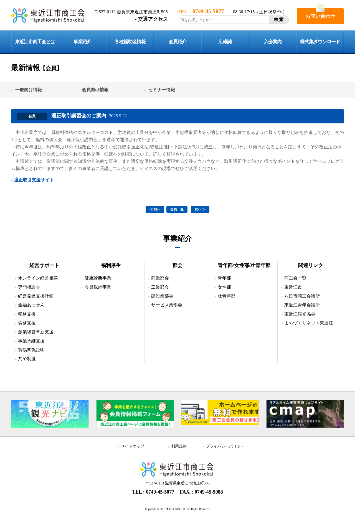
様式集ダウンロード (320, 41)
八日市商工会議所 (302, 296)
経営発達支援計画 (36, 296)
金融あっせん (31, 305)
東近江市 (293, 287)
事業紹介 (82, 41)
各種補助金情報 (130, 41)
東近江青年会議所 (302, 305)
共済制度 (27, 358)
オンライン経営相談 (38, 278)
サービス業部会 (166, 305)
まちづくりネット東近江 (308, 323)
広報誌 (225, 41)
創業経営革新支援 (36, 331)
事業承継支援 (31, 341)
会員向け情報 (95, 89)
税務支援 (27, 314)
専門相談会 (29, 287)
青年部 (224, 278)
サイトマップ (132, 446)
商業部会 (160, 278)
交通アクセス (153, 19)
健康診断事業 (98, 278)
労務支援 (27, 323)
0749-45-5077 (160, 492)
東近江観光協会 (299, 314)
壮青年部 (226, 296)
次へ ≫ (200, 209)
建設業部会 (162, 296)
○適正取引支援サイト (32, 179)
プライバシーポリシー (225, 446)
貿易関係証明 (31, 349)
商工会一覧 (295, 278)
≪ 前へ (154, 209)
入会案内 (273, 41)
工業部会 (160, 287)
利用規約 (179, 446)
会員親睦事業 (98, 287)
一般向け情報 (28, 89)
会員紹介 (177, 41)
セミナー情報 (161, 89)
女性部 (224, 287)
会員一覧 (177, 209)
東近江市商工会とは (35, 41)
